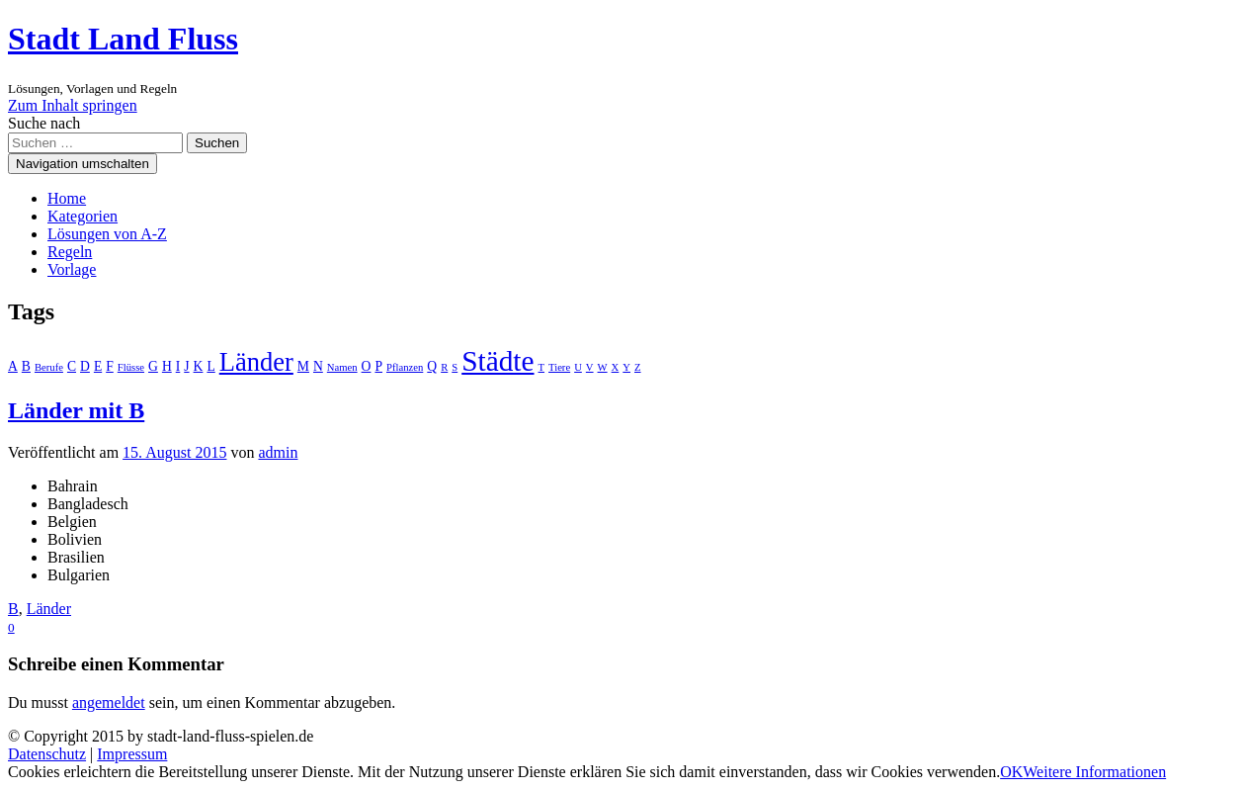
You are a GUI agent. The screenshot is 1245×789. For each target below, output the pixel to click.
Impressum (132, 753)
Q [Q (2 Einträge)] (432, 366)
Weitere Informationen (1094, 771)
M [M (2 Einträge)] (303, 366)
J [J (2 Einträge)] (186, 366)
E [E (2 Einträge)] (98, 366)
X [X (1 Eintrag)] (616, 367)
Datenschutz (47, 753)
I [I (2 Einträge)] (178, 366)
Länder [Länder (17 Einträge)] (256, 362)
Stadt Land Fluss (123, 38)
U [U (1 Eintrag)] (578, 367)
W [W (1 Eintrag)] (603, 367)
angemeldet (108, 702)
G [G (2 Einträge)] (153, 366)
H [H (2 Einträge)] (167, 366)
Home (66, 198)
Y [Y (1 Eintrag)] (626, 367)
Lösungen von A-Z (107, 233)
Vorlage (71, 269)
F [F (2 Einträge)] (110, 366)
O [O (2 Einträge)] (367, 366)
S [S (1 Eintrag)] (454, 367)
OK (1011, 771)
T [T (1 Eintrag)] (542, 367)
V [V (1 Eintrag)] (590, 367)
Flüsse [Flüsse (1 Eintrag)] (131, 367)
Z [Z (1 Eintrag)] (637, 367)
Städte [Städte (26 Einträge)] (497, 361)
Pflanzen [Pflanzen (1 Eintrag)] (404, 367)
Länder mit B (76, 410)
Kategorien (82, 216)
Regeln (69, 251)
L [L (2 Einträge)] (210, 366)
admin (277, 452)
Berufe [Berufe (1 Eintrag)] (49, 367)
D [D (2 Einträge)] (85, 366)
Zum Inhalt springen (72, 105)
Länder (49, 608)
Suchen (217, 142)
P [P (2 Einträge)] (378, 366)
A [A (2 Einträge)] (13, 366)
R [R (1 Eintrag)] (444, 367)
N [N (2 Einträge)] (318, 366)
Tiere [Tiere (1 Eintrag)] (559, 367)
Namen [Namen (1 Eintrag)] (342, 367)
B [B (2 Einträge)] (26, 366)
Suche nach (44, 123)
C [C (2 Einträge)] (71, 366)
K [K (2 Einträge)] (199, 366)
